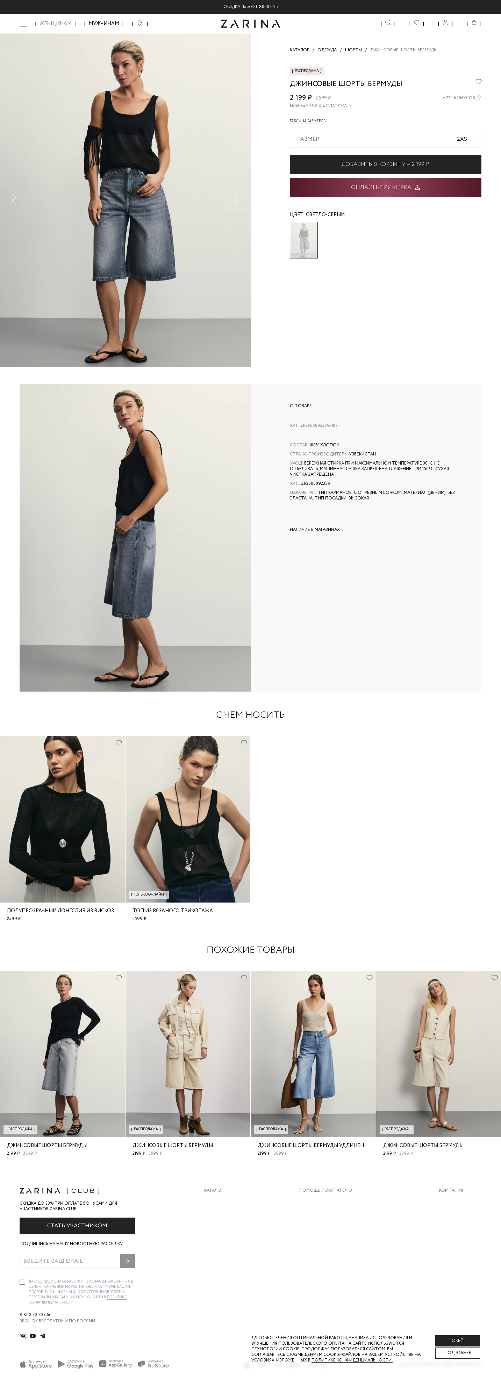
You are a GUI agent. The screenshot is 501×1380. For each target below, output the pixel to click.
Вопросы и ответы (322, 1229)
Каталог (213, 1190)
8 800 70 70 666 (35, 1315)
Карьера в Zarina (458, 1215)
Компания (451, 1190)
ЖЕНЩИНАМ (55, 23)
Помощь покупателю (325, 1190)
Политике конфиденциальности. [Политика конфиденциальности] (352, 1360)
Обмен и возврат (319, 1215)
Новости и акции (460, 1243)
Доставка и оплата (322, 1201)
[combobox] (386, 139)
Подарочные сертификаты (331, 1257)
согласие (47, 1281)
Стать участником (77, 1226)
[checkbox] (22, 1282)
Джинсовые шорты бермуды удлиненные (316, 1145)
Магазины (450, 1257)
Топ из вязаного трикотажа (173, 910)
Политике (117, 1297)
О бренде (449, 1201)
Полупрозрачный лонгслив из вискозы (62, 910)
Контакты (451, 1229)
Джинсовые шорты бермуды (47, 1145)
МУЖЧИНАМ (104, 23)
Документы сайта (321, 1271)
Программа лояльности (328, 1243)
